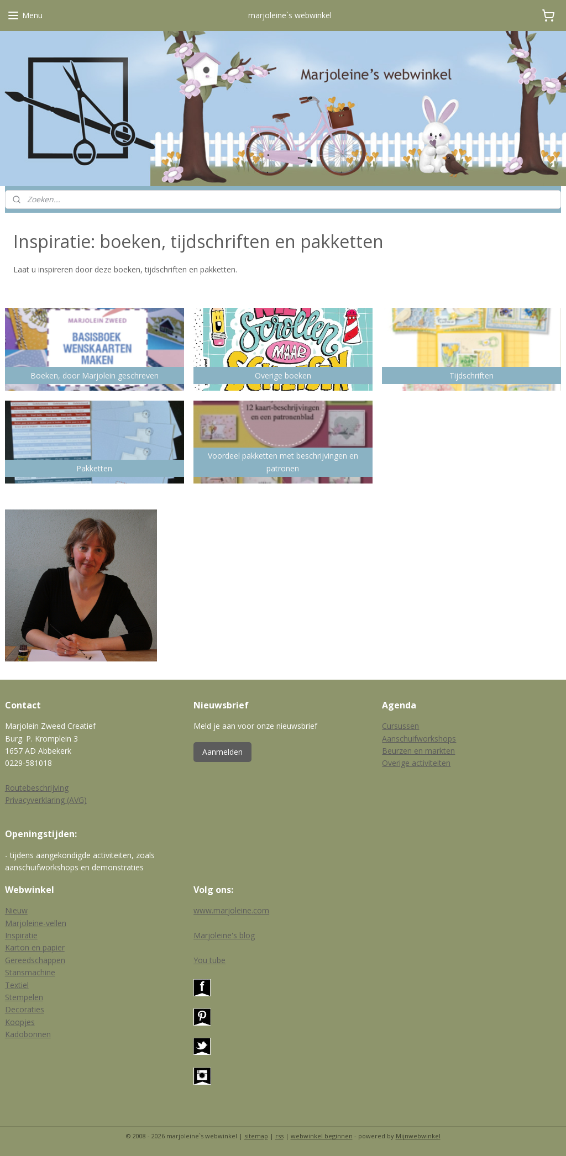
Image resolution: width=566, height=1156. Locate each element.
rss (279, 1136)
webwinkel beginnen (322, 1136)
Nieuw (16, 910)
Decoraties (24, 1009)
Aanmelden (222, 752)
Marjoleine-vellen (35, 923)
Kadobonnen (28, 1034)
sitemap (256, 1136)
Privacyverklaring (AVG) (46, 800)
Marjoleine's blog (224, 935)
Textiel (17, 985)
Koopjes (20, 1022)
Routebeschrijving (37, 787)
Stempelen (24, 997)
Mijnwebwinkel (418, 1136)
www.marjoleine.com (231, 910)
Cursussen (400, 726)
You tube (209, 960)
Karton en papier (35, 947)
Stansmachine (30, 972)
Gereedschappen (35, 960)
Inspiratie (21, 935)
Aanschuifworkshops (419, 738)
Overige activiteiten (416, 763)
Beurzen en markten (418, 750)
